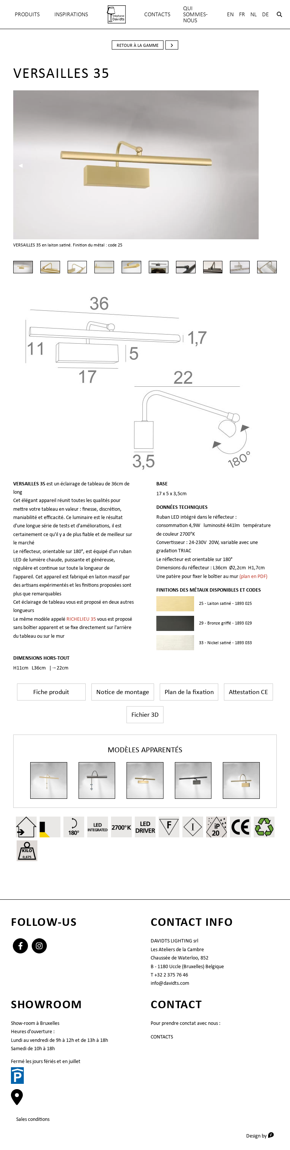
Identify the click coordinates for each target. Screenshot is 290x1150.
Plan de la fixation (189, 691)
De (265, 14)
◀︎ (23, 165)
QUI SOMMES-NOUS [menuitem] (195, 14)
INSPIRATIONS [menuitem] (71, 14)
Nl (253, 14)
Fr (242, 14)
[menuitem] (116, 14)
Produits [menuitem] (27, 14)
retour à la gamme (138, 45)
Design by (262, 1135)
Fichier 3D (145, 714)
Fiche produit (51, 691)
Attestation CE (248, 691)
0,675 (27, 856)
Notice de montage (122, 691)
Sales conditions (32, 1119)
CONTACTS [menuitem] (157, 14)
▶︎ (272, 165)
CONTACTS (162, 1036)
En (230, 14)
